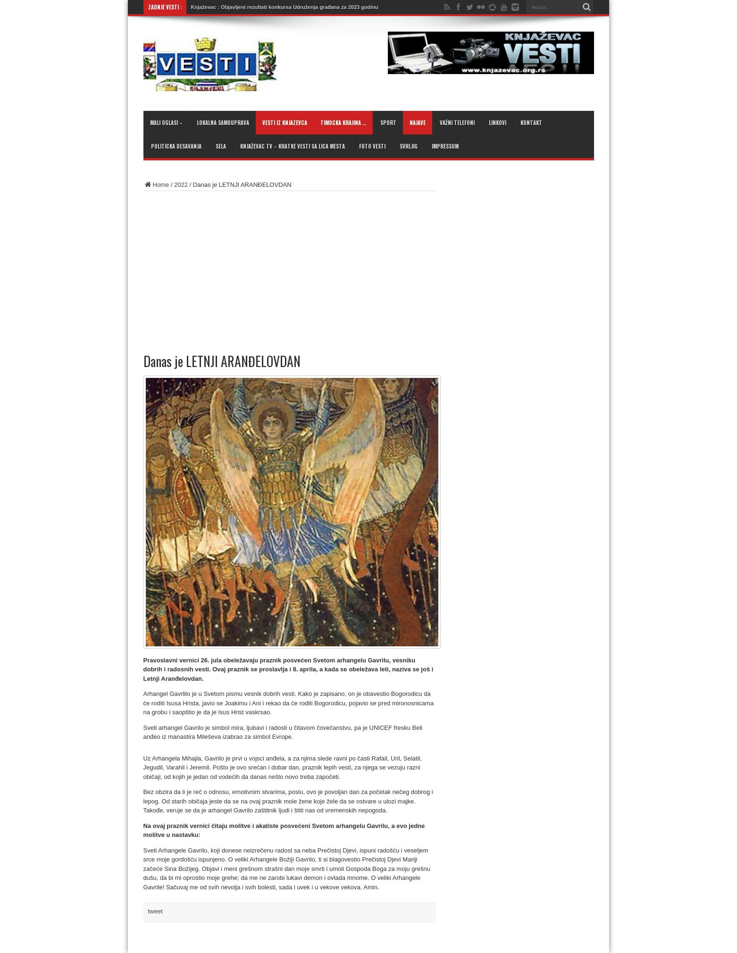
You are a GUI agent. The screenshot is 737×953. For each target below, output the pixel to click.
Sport (388, 122)
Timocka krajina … (343, 122)
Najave (418, 122)
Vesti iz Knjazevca (284, 122)
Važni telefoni (457, 122)
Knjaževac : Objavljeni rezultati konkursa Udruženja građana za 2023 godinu (284, 7)
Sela (221, 146)
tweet (155, 911)
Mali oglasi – (166, 122)
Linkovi (497, 122)
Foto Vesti (372, 146)
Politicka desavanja (176, 146)
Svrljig (409, 146)
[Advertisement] (253, 267)
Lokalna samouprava (223, 122)
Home (156, 184)
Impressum (445, 146)
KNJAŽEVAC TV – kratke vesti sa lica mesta (292, 146)
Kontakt (531, 122)
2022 (181, 184)
